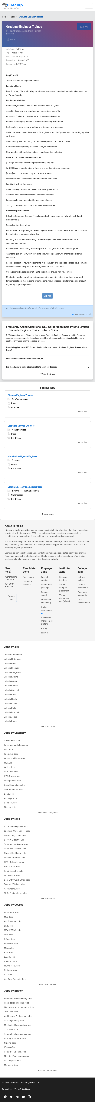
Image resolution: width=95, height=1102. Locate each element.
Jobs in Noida (10, 699)
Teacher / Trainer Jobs (14, 884)
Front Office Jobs (12, 875)
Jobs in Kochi (10, 694)
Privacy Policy (8, 1089)
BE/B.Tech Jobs (11, 912)
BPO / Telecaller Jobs (14, 862)
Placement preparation (82, 594)
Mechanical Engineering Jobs (17, 1025)
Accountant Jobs (12, 889)
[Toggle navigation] (89, 6)
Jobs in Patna (10, 721)
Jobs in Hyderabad (12, 659)
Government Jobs (12, 740)
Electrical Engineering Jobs (16, 1056)
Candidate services (27, 583)
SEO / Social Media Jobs (15, 893)
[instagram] (29, 1096)
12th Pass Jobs (11, 1029)
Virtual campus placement (64, 587)
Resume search (45, 594)
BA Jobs (8, 974)
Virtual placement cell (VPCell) (64, 598)
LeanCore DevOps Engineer (21, 425)
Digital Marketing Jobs (14, 785)
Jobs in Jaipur (10, 717)
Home (5, 17)
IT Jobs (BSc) (10, 1047)
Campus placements (82, 586)
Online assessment (46, 610)
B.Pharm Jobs (10, 961)
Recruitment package (46, 586)
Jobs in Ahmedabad (13, 654)
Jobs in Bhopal (11, 685)
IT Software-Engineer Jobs (16, 826)
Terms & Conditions (22, 1089)
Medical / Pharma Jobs (14, 857)
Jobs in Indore (10, 703)
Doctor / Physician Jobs (15, 835)
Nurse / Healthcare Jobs (15, 853)
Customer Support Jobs (15, 848)
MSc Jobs (8, 917)
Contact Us (11, 598)
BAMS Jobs (9, 957)
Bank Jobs (9, 794)
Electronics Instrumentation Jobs (19, 1007)
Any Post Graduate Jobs (15, 979)
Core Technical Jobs (13, 789)
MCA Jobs (9, 948)
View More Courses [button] (47, 984)
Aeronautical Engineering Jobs (18, 998)
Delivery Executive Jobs (15, 840)
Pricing (44, 628)
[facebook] (5, 1096)
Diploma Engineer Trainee (20, 395)
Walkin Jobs (9, 767)
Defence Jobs (10, 803)
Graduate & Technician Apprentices (25, 487)
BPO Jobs (8, 749)
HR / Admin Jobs (12, 866)
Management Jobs (12, 780)
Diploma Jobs (10, 970)
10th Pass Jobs (11, 1012)
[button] (47, 350)
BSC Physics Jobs (12, 1060)
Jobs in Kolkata (11, 677)
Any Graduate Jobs (12, 921)
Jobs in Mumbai (11, 712)
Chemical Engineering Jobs (16, 1003)
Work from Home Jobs (14, 758)
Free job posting (44, 578)
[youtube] (23, 1096)
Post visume (28, 577)
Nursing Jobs (10, 1043)
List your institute (63, 578)
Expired (84, 26)
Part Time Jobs (11, 771)
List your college (81, 578)
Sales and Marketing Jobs (16, 745)
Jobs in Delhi (10, 708)
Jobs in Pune (10, 663)
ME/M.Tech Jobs (12, 966)
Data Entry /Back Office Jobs (17, 880)
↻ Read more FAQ (47, 374)
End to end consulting (46, 601)
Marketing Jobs (11, 1065)
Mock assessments (83, 601)
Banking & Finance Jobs (15, 1038)
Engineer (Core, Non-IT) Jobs (17, 831)
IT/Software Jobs (12, 776)
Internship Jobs (11, 754)
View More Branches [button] (47, 1070)
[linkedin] (17, 1096)
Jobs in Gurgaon (11, 681)
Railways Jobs (10, 798)
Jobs (13, 17)
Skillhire (44, 633)
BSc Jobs (8, 952)
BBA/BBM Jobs (11, 943)
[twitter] (11, 1096)
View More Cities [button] (47, 727)
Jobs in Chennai (11, 690)
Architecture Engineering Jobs (17, 1016)
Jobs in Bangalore (12, 672)
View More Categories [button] (48, 812)
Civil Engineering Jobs (14, 1020)
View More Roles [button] (47, 898)
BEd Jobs (8, 926)
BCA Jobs (8, 935)
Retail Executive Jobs (14, 871)
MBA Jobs (9, 763)
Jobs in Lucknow (11, 668)
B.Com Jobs (9, 939)
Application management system (47, 621)
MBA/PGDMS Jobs (12, 930)
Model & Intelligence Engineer (22, 456)
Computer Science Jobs (15, 1052)
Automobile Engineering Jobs (17, 1034)
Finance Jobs (10, 807)
